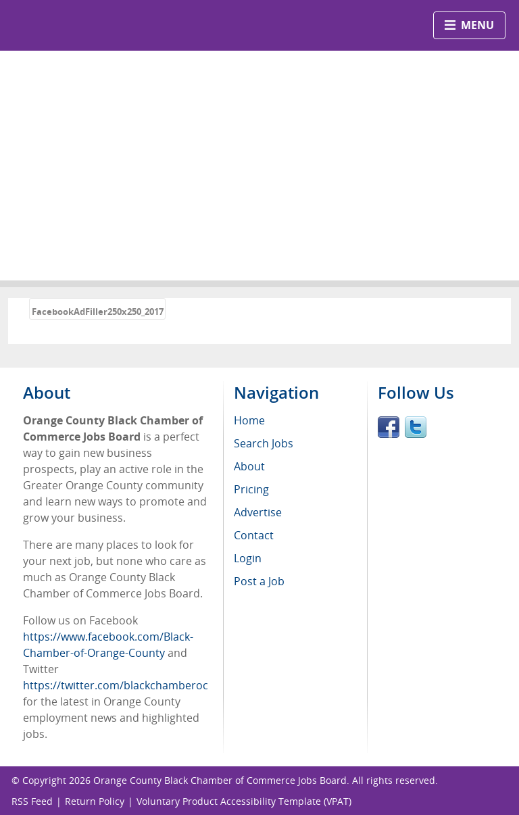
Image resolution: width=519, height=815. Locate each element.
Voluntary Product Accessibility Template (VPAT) (244, 801)
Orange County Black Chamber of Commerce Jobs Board (220, 780)
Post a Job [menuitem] (259, 581)
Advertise (258, 512)
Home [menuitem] (249, 420)
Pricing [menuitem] (251, 489)
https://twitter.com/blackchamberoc (115, 685)
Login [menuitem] (248, 558)
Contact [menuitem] (254, 535)
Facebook (388, 427)
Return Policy (94, 801)
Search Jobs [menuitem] (263, 443)
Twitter (415, 427)
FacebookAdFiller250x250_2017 (98, 311)
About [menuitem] (249, 466)
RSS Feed (32, 801)
